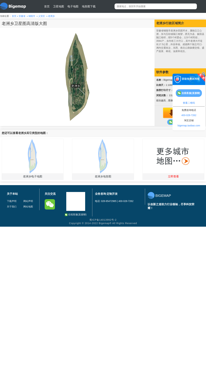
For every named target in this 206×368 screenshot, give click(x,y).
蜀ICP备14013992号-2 (103, 219)
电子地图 (72, 6)
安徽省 (22, 16)
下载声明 (11, 201)
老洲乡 (51, 16)
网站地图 (28, 206)
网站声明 (28, 201)
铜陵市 (31, 16)
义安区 (41, 16)
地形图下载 (89, 6)
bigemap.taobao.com (189, 125)
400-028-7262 (188, 115)
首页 (47, 6)
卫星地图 (58, 6)
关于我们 (11, 206)
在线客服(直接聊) (76, 214)
